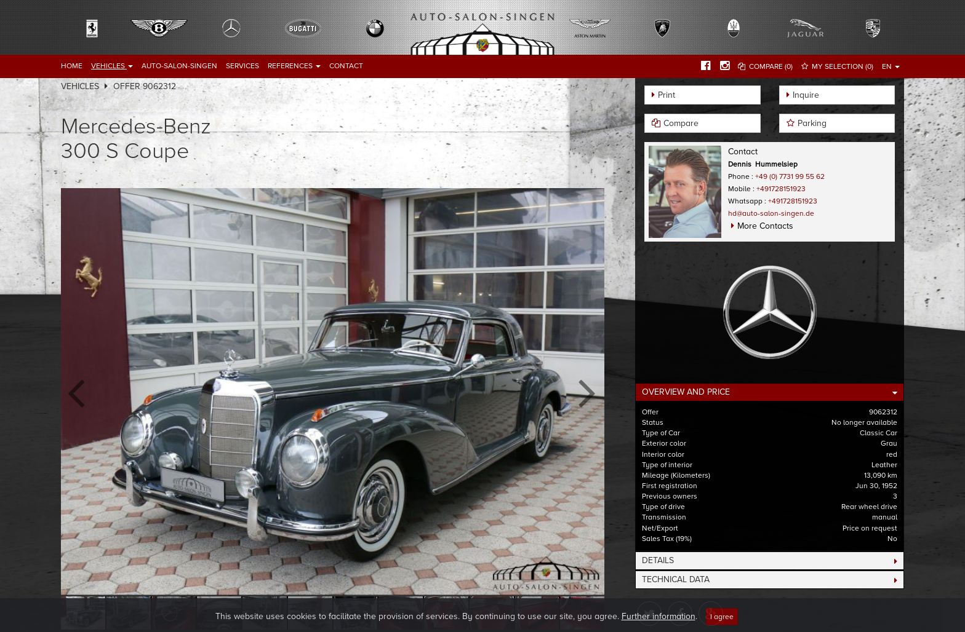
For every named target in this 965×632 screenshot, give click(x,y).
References (294, 65)
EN (891, 66)
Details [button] (658, 560)
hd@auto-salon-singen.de (771, 213)
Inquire (806, 95)
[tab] (769, 392)
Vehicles (112, 65)
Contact (346, 65)
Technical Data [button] (676, 579)
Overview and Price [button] (686, 392)
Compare (681, 123)
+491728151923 (781, 188)
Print (666, 95)
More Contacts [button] (765, 226)
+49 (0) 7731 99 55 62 (790, 176)
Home (71, 65)
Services (242, 65)
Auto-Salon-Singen (179, 65)
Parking (812, 123)
